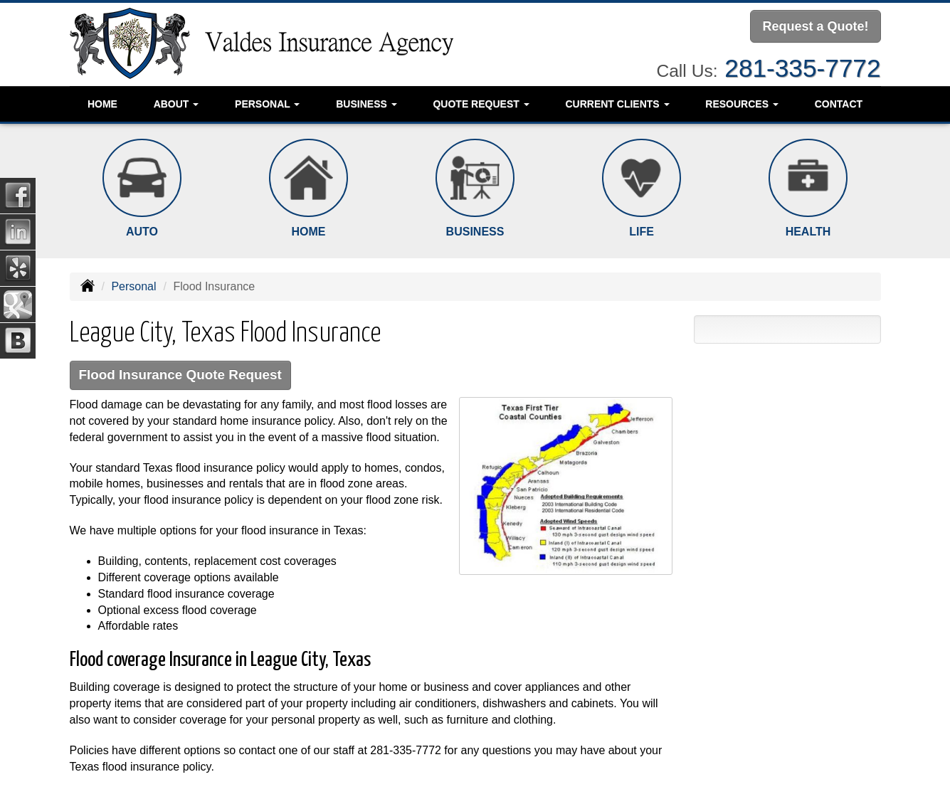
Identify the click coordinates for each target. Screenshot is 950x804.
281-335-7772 (802, 67)
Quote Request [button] (481, 103)
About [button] (176, 103)
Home (102, 103)
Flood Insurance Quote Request (182, 375)
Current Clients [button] (617, 103)
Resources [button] (742, 103)
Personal (133, 286)
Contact (838, 103)
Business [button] (366, 103)
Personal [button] (267, 103)
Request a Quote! (815, 26)
